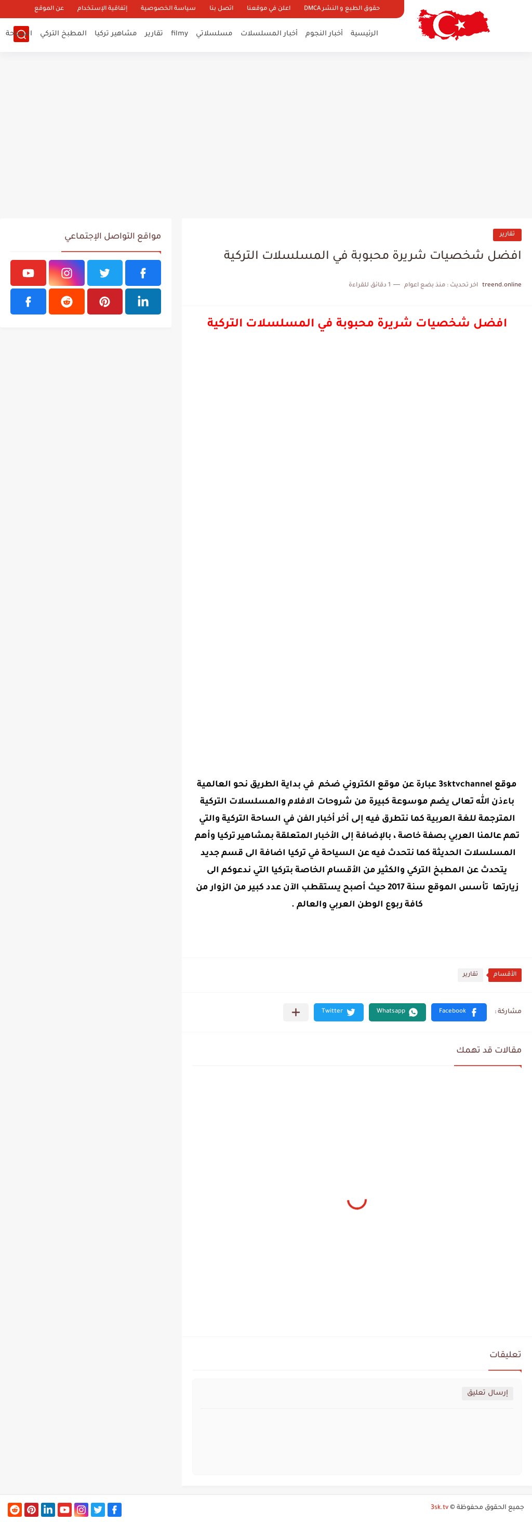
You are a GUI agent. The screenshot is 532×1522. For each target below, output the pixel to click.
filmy (179, 34)
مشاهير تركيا (116, 34)
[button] (459, 1012)
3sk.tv (439, 1508)
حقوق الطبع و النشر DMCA (342, 9)
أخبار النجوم (324, 34)
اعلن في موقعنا (268, 9)
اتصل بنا (221, 9)
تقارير (154, 34)
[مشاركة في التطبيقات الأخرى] (296, 1012)
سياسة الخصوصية (168, 9)
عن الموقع (49, 9)
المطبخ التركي (63, 34)
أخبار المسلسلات (269, 34)
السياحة (19, 34)
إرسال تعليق (487, 1393)
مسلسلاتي (214, 34)
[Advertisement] (266, 135)
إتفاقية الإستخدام (102, 9)
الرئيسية (364, 34)
